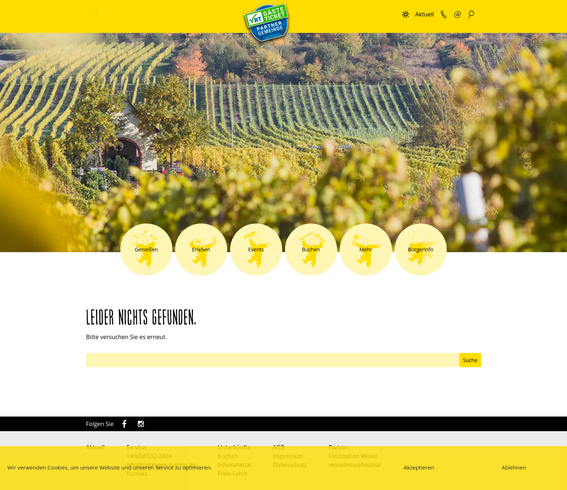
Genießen (146, 249)
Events (256, 249)
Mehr (366, 249)
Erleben (201, 249)
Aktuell (424, 14)
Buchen (311, 249)
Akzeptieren (418, 467)
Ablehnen (514, 467)
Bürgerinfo (420, 249)
